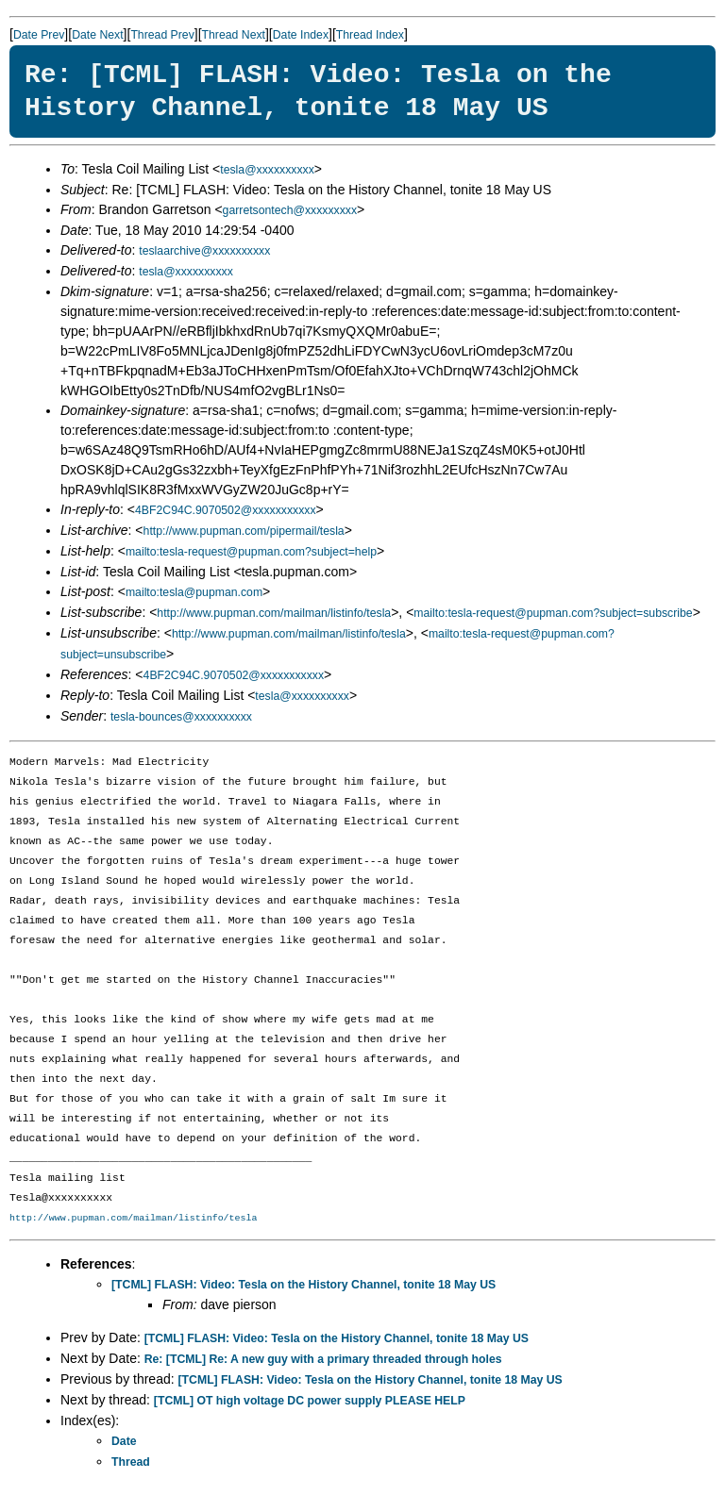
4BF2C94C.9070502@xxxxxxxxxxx (225, 510)
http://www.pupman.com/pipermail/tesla (244, 531)
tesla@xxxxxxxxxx (267, 169)
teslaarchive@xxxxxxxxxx (204, 250)
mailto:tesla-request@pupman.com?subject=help (251, 551)
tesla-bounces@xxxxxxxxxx (181, 716)
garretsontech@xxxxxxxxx (290, 210)
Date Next (97, 35)
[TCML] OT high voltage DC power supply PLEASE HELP (309, 1400)
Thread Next (233, 35)
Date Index (301, 35)
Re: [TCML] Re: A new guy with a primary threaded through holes (323, 1359)
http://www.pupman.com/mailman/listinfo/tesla (274, 613)
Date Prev (38, 35)
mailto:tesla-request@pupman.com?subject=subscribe (552, 613)
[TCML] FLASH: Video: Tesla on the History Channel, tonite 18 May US (303, 1284)
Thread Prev (162, 35)
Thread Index (370, 35)
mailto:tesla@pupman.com (194, 592)
